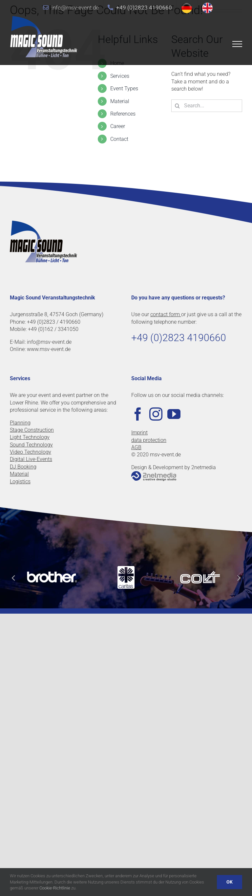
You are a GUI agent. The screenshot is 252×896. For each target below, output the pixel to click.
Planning (20, 423)
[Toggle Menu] (237, 44)
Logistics (20, 481)
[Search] (177, 105)
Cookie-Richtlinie (54, 887)
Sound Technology (31, 445)
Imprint (139, 432)
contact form (165, 314)
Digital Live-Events (31, 459)
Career (117, 126)
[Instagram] (155, 414)
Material (119, 101)
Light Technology (30, 437)
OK (229, 882)
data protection (148, 440)
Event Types (124, 88)
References (123, 114)
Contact (119, 139)
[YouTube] (173, 414)
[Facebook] (137, 414)
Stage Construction (32, 430)
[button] (13, 577)
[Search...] (206, 105)
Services (119, 76)
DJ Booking (23, 467)
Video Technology (30, 452)
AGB (136, 447)
